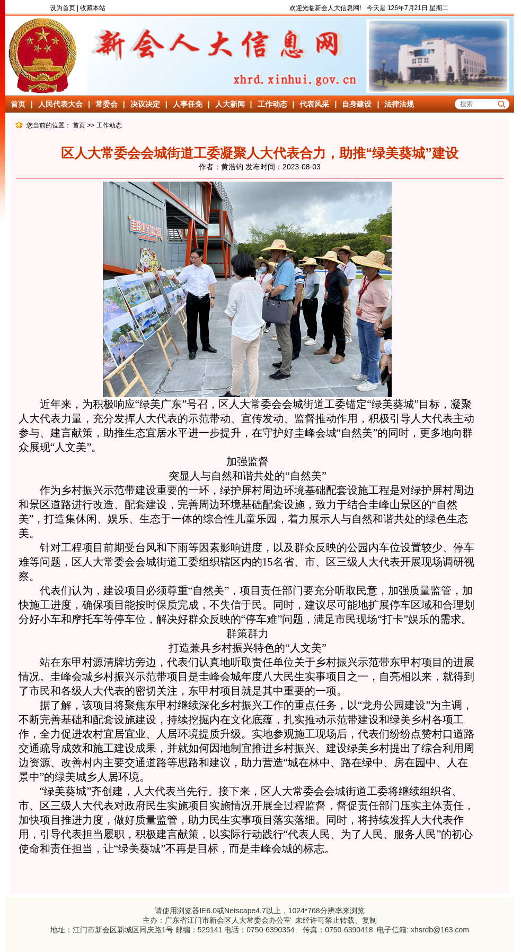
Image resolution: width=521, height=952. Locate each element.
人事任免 (187, 104)
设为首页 (62, 8)
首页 (18, 104)
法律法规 (399, 104)
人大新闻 (230, 104)
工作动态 (272, 104)
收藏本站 (92, 8)
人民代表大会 (60, 104)
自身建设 (357, 104)
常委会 (106, 104)
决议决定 (145, 104)
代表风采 (314, 104)
